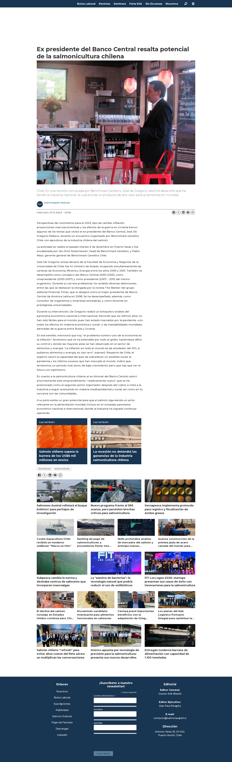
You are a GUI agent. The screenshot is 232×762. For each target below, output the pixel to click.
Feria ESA (135, 3)
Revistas (104, 3)
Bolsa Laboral (86, 3)
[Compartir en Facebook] (173, 212)
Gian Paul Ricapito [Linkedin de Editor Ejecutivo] (170, 706)
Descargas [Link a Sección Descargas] (62, 729)
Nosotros (172, 3)
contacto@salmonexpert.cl (169, 718)
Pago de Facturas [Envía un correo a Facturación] (62, 723)
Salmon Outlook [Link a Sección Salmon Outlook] (62, 716)
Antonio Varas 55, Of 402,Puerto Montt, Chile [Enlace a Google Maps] (170, 733)
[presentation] (116, 741)
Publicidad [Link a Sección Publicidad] (62, 710)
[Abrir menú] (193, 3)
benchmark (62, 469)
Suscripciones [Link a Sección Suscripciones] (62, 704)
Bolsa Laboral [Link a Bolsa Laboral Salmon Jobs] (62, 698)
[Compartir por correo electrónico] (188, 212)
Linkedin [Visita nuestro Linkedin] (62, 735)
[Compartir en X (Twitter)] (178, 212)
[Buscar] (185, 3)
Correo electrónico (105, 695)
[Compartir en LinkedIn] (183, 212)
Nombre (98, 709)
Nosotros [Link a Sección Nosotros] (62, 692)
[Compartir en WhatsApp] (193, 212)
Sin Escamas (153, 3)
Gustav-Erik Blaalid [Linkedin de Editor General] (170, 693)
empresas (44, 469)
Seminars (120, 3)
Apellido (98, 723)
